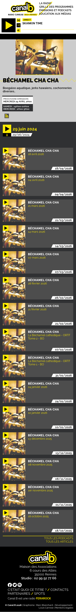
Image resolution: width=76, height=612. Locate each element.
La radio (45, 3)
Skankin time (32, 23)
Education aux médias (55, 13)
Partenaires (19, 593)
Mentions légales (64, 607)
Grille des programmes (56, 6)
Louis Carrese (46, 607)
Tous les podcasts (58, 538)
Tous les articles (59, 541)
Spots (39, 593)
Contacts (59, 590)
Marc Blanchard (44, 605)
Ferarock (43, 598)
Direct (27, 20)
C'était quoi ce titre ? (27, 590)
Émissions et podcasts (55, 10)
